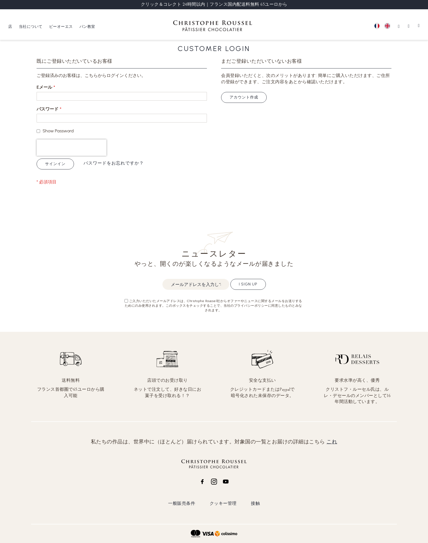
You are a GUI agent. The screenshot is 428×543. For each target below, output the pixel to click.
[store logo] (212, 26)
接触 (255, 503)
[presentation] (71, 147)
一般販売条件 (181, 503)
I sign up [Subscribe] (248, 284)
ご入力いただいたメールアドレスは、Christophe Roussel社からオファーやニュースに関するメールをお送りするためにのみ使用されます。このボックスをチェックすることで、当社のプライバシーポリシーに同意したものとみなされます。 (213, 305)
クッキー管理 (223, 503)
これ (331, 442)
